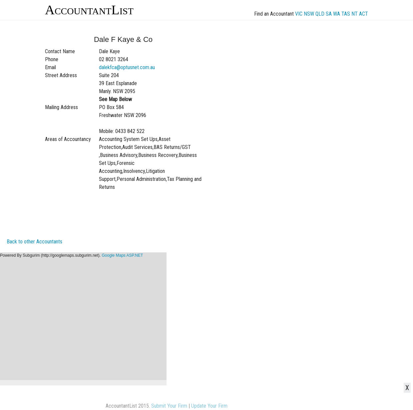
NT (354, 14)
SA (329, 14)
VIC (298, 14)
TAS (345, 14)
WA (336, 14)
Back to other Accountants (34, 241)
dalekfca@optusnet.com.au (127, 67)
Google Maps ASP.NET (122, 255)
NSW (309, 14)
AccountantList (89, 9)
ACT (363, 14)
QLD (319, 14)
